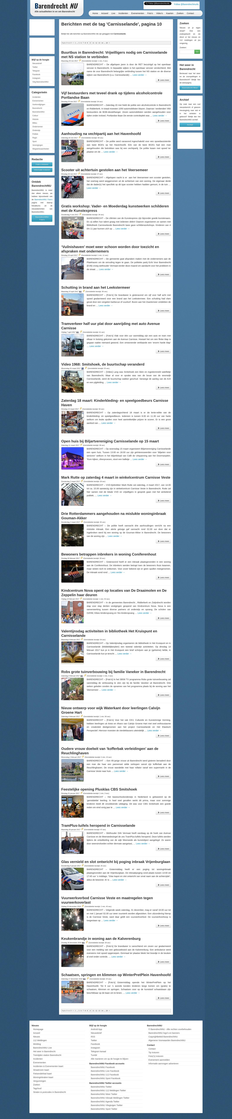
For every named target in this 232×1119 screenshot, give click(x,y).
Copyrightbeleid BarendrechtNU (163, 1036)
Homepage (38, 1029)
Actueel (104, 13)
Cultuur (35, 116)
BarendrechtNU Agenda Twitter (105, 1101)
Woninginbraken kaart (43, 1077)
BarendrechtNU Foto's (43, 200)
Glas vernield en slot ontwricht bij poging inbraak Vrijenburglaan (115, 862)
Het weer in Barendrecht (44, 1051)
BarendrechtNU (38, 112)
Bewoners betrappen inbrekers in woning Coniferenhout (108, 554)
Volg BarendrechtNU (40, 82)
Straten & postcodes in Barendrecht (49, 1092)
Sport (34, 141)
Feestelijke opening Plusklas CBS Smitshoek (99, 789)
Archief (190, 125)
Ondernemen (37, 127)
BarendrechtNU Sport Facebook (105, 1078)
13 (99, 43)
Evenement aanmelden (159, 1060)
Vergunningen (39, 1081)
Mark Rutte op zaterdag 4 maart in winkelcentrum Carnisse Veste (115, 477)
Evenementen (137, 13)
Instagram (36, 78)
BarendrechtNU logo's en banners (163, 1033)
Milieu (34, 123)
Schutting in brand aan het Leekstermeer (95, 287)
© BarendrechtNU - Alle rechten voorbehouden (169, 1029)
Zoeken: (183, 47)
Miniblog (37, 1044)
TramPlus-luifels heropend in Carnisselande (98, 825)
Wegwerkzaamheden (40, 149)
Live (113, 13)
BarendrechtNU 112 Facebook (105, 1074)
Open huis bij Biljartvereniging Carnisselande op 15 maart (110, 441)
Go (197, 52)
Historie (35, 119)
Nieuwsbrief (37, 63)
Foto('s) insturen (155, 1056)
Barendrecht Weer (190, 88)
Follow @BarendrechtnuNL (186, 4)
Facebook (36, 74)
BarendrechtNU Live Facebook (105, 1071)
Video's (159, 13)
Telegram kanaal (98, 1051)
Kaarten (169, 13)
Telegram (36, 71)
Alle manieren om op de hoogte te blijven (109, 1059)
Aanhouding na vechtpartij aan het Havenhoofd (101, 134)
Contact (190, 13)
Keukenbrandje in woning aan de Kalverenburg (101, 939)
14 (102, 43)
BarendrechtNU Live (42, 1048)
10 (90, 43)
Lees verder (140, 75)
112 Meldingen (40, 1040)
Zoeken (180, 13)
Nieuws (36, 1036)
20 (107, 43)
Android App (96, 1029)
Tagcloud (37, 1088)
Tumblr (94, 1055)
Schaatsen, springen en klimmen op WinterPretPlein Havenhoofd (116, 975)
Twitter (35, 67)
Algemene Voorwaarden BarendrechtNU (166, 1040)
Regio (34, 138)
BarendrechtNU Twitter (101, 1087)
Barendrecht (37, 108)
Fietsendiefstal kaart (42, 1073)
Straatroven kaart (41, 1070)
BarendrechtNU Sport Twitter (104, 1109)
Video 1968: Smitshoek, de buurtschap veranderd (102, 364)
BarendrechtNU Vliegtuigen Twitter (107, 1105)
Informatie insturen (42, 170)
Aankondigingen (38, 104)
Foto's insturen (42, 164)
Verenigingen (37, 145)
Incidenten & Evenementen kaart (48, 1066)
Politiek (35, 134)
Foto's (150, 13)
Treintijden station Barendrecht (47, 1055)
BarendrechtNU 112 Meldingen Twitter (108, 1090)
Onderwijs (36, 130)
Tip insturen (153, 1052)
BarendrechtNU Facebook (103, 1067)
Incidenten (123, 13)
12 (96, 43)
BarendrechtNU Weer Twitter (104, 1094)
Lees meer (163, 80)
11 (93, 43)
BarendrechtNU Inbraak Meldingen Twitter (110, 1098)
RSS (93, 1036)
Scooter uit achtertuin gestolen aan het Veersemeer (104, 170)
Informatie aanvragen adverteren (163, 1063)
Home (95, 13)
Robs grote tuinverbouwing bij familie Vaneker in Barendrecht (113, 672)
